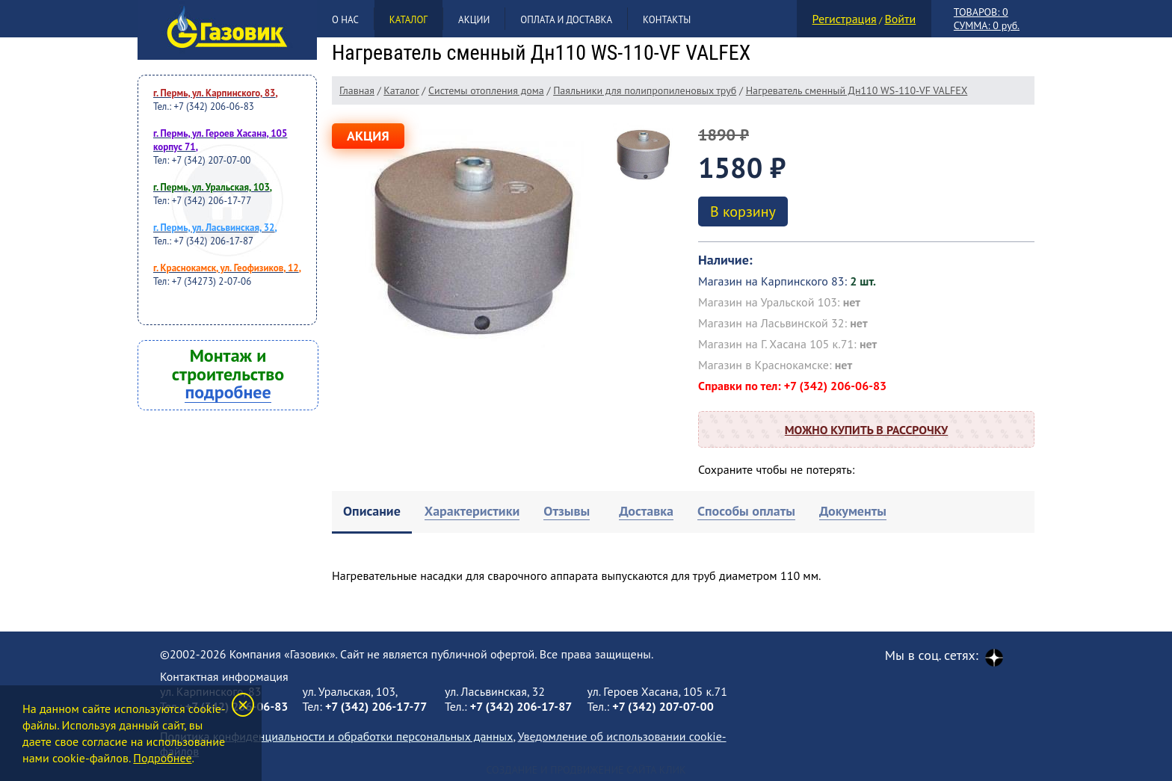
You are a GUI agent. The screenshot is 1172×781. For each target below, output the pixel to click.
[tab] (372, 512)
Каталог (408, 19)
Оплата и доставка (566, 19)
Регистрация (844, 18)
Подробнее (162, 757)
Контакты (667, 19)
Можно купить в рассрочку (866, 429)
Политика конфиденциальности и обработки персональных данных (336, 736)
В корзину (743, 211)
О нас (345, 19)
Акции (474, 19)
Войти (900, 18)
